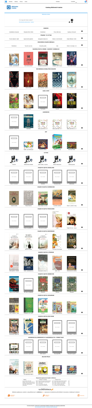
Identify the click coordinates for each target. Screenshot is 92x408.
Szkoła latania (25, 385)
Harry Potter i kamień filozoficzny (27, 384)
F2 (81, 1)
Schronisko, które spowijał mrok (43, 385)
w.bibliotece (40, 392)
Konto (26, 1)
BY (69, 1)
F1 (78, 1)
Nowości (10, 1)
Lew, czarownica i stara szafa (43, 384)
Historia (16, 1)
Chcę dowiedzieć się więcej (40, 406)
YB (66, 1)
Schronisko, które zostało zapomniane (59, 385)
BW (64, 1)
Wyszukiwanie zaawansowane (24, 22)
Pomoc (21, 1)
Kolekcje (32, 22)
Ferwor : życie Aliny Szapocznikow (59, 384)
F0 (76, 1)
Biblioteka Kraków (46, 14)
